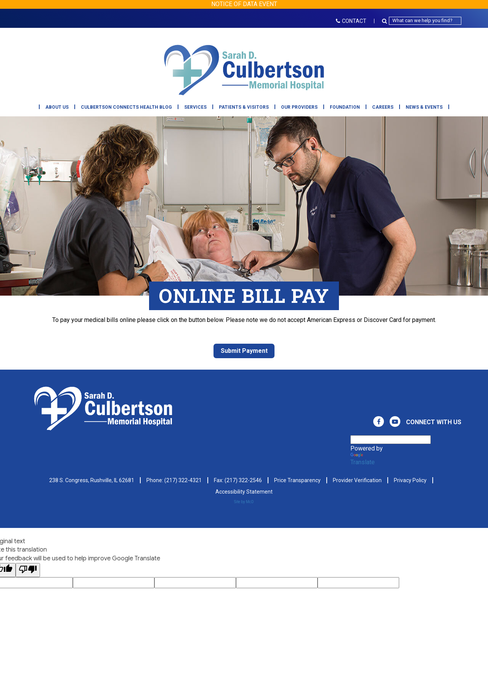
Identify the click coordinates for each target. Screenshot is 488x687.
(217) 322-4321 (183, 480)
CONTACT (351, 21)
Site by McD (244, 502)
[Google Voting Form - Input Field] (113, 582)
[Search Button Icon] (385, 21)
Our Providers (299, 107)
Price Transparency (297, 480)
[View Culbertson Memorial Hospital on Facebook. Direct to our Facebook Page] (378, 421)
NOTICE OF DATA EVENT (244, 4)
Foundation (345, 107)
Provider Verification (357, 480)
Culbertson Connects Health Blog (126, 107)
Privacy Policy (410, 480)
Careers (382, 107)
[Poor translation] (28, 570)
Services (195, 107)
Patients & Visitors (244, 107)
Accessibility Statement (244, 492)
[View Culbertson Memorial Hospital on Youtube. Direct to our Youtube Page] (395, 421)
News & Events (424, 107)
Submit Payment (244, 350)
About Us (57, 107)
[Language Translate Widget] (390, 439)
